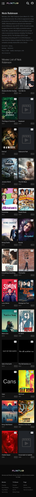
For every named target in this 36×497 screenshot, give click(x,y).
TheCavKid (22, 273)
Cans (3, 394)
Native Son (5, 333)
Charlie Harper (6, 455)
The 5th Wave (23, 182)
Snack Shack (22, 212)
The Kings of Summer (8, 121)
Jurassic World (6, 182)
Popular (4, 485)
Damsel (4, 151)
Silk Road (21, 394)
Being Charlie (6, 242)
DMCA (25, 485)
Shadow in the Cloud (25, 424)
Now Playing (5, 487)
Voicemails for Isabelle (25, 455)
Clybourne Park (23, 151)
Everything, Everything (8, 273)
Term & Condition (28, 489)
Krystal (21, 242)
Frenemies (5, 212)
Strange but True (24, 303)
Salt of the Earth (7, 364)
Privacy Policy (27, 487)
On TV (14, 489)
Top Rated (4, 489)
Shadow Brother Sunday (9, 91)
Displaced (21, 121)
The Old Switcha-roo (25, 364)
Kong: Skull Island (7, 424)
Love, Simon (5, 303)
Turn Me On (22, 91)
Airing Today (16, 492)
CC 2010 (21, 333)
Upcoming (4, 492)
